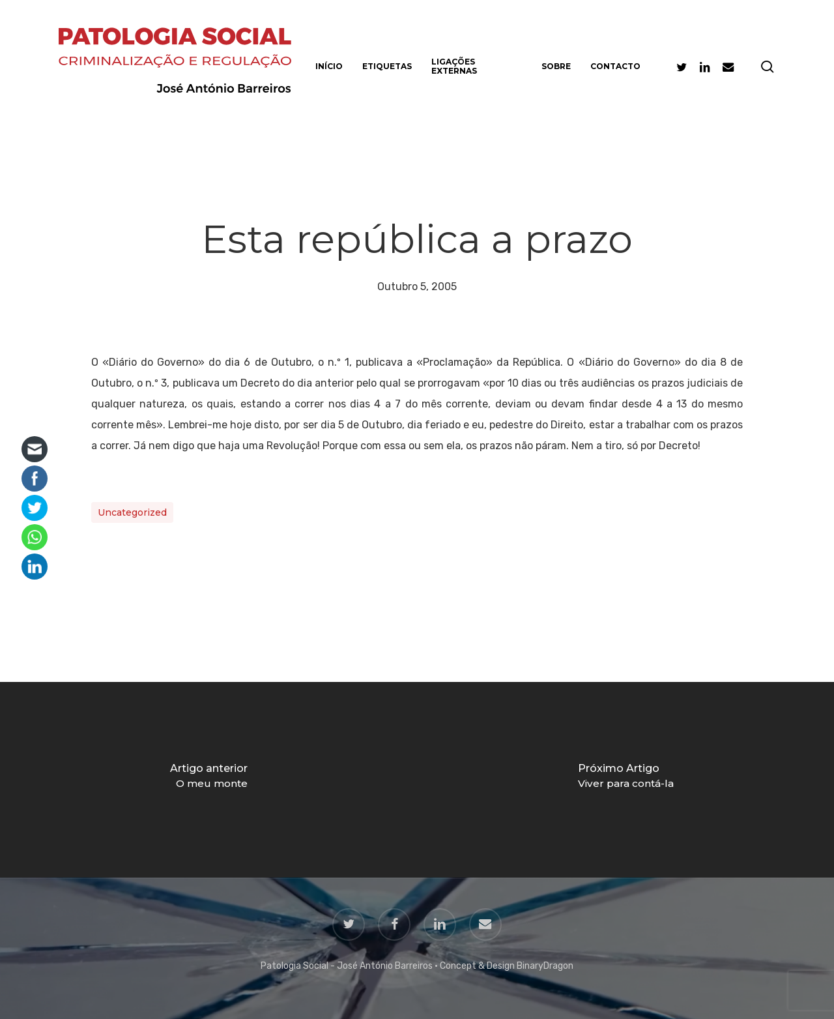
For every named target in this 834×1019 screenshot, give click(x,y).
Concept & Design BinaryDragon (506, 965)
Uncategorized (132, 512)
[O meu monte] (208, 780)
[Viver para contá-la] (625, 780)
